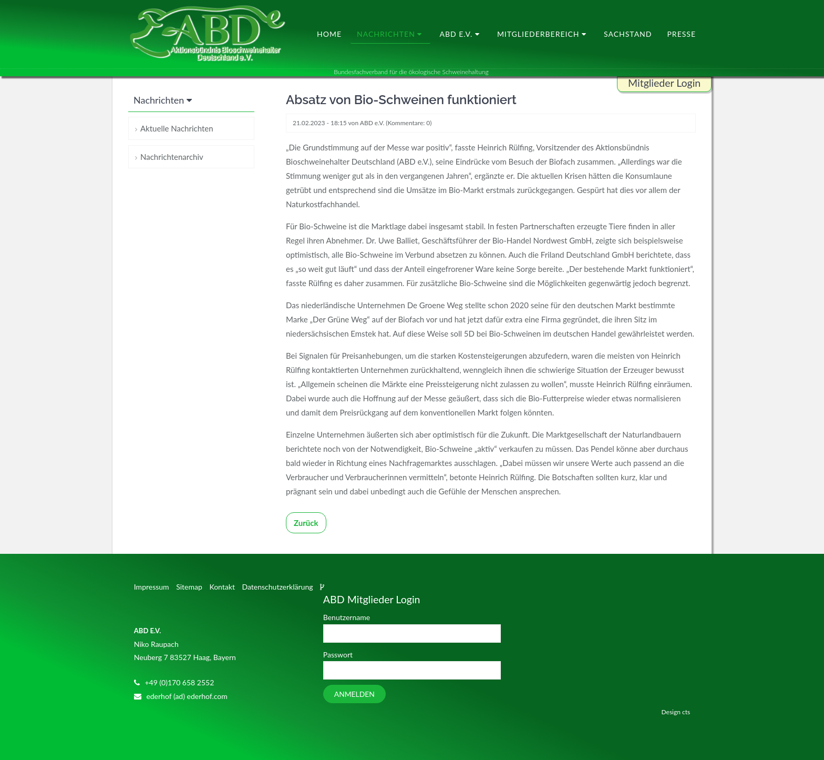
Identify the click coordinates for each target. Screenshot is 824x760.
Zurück (306, 523)
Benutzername (346, 617)
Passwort (338, 654)
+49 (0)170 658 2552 (179, 682)
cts (686, 712)
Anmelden (354, 694)
